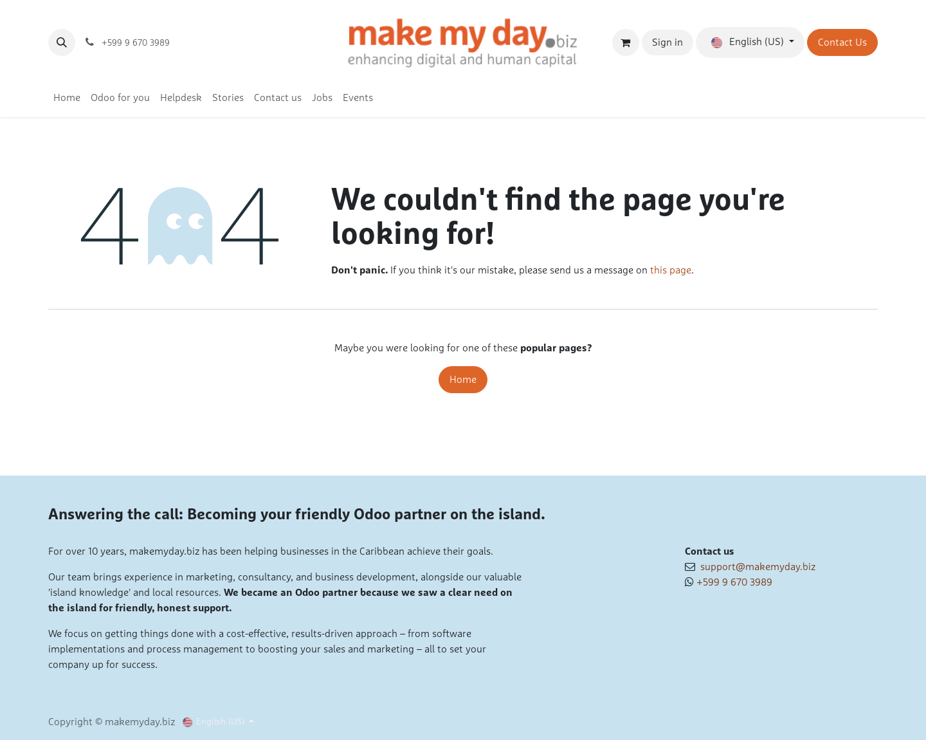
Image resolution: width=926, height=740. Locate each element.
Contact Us (842, 42)
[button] (61, 42)
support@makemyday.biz (755, 567)
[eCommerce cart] (625, 42)
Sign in (667, 42)
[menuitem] (67, 98)
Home (463, 380)
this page (670, 270)
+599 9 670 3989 (734, 582)
